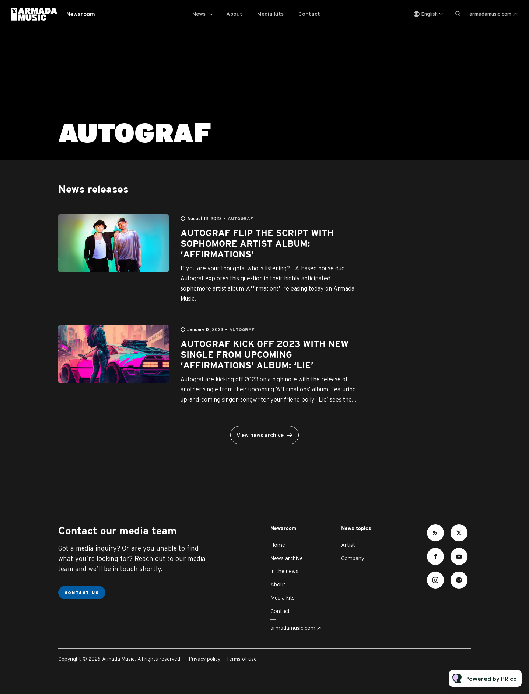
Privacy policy (204, 659)
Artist (348, 545)
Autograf (240, 219)
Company (352, 558)
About (234, 14)
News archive (286, 558)
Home (277, 545)
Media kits (270, 14)
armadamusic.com (490, 14)
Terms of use (241, 659)
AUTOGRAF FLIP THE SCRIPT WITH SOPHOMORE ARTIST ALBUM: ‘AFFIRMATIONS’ (257, 244)
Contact (309, 14)
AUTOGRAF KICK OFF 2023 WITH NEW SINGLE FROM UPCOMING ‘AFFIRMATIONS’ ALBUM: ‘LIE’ (264, 355)
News (199, 14)
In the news (284, 571)
